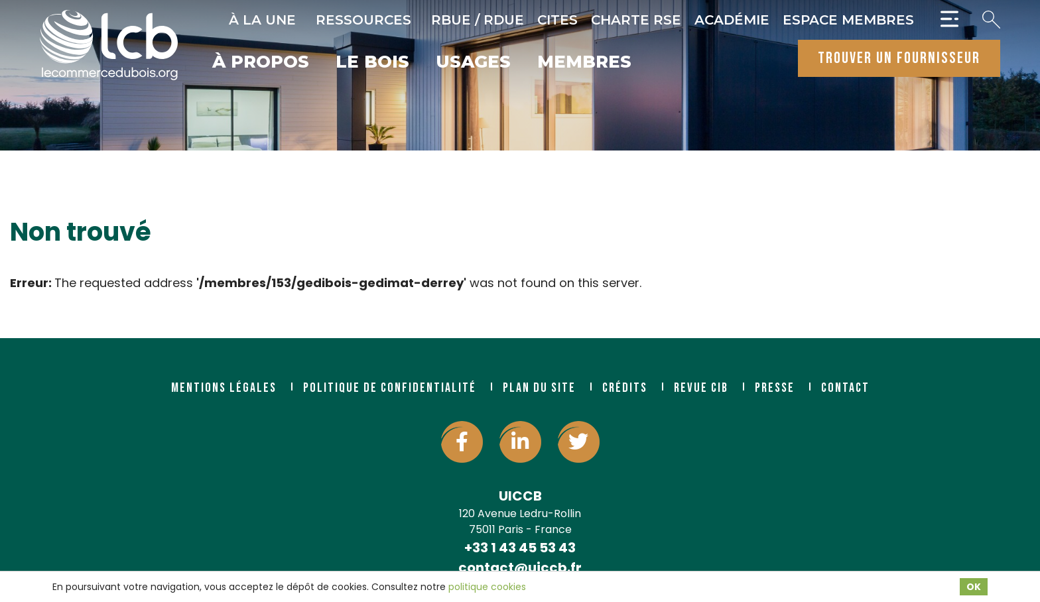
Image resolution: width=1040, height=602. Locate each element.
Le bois (372, 62)
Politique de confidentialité (389, 388)
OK (973, 586)
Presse (775, 388)
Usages (473, 62)
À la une (262, 20)
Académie (731, 20)
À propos (260, 62)
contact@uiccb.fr (520, 567)
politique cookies (487, 586)
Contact (845, 388)
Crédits (624, 388)
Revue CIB (701, 388)
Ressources (363, 20)
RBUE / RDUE (477, 20)
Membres (584, 62)
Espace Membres (848, 20)
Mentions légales (224, 388)
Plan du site (539, 388)
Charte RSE (636, 20)
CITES (557, 20)
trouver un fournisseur (899, 58)
